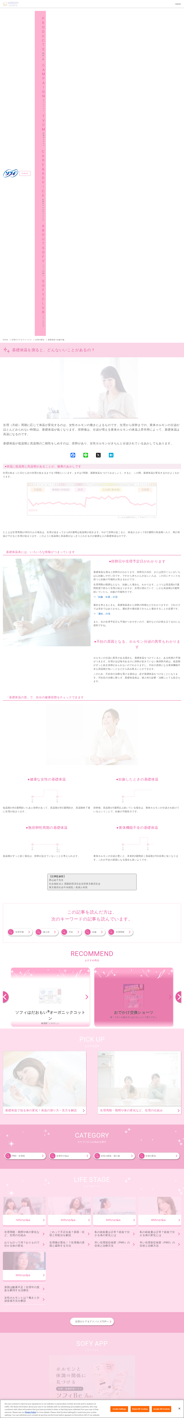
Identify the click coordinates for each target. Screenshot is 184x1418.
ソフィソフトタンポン (62, 1213)
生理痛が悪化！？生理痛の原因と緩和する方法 (67, 928)
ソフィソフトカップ (11, 1228)
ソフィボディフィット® (122, 1164)
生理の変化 (150, 839)
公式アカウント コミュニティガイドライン (120, 1390)
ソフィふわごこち (128, 1272)
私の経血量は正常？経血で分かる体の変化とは (112, 917)
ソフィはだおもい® (61, 1164)
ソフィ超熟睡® (153, 1164)
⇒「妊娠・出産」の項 (105, 280)
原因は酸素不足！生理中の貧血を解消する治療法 (21, 972)
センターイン (8, 1169)
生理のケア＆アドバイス (153, 1344)
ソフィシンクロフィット (13, 1198)
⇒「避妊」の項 (101, 297)
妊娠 (94, 616)
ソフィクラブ (59, 1351)
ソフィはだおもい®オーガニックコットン (20, 1164)
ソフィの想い (15, 1351)
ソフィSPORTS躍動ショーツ (65, 1242)
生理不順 (19, 616)
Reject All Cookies (140, 1409)
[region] (92, 1409)
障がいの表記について (149, 1390)
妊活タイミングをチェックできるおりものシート (23, 1286)
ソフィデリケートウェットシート (16, 1301)
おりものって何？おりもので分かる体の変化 (21, 928)
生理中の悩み (62, 839)
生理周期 (120, 616)
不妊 (71, 616)
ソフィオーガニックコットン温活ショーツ (20, 1242)
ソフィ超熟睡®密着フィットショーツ (107, 1242)
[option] (50, 680)
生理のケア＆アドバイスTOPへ (92, 1005)
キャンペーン (59, 1344)
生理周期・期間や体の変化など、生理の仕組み (21, 917)
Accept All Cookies (161, 1409)
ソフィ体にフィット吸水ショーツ (16, 1257)
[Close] (179, 1408)
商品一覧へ (170, 1147)
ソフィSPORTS (90, 1164)
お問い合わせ (52, 1390)
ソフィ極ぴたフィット (147, 1242)
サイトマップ (104, 1351)
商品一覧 (13, 1344)
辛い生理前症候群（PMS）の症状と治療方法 (112, 928)
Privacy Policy (30, 1412)
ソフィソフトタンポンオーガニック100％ (20, 1213)
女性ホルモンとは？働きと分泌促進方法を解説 (21, 983)
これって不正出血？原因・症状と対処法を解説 (67, 917)
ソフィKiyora (61, 1272)
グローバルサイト (150, 1351)
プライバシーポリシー (91, 1390)
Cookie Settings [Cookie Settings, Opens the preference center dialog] (119, 1409)
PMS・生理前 (18, 839)
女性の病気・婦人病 (110, 839)
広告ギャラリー (105, 1344)
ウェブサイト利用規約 (70, 1390)
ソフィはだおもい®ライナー (93, 1272)
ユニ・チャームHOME (34, 1390)
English (26, 15)
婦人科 (46, 616)
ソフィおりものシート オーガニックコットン (21, 1272)
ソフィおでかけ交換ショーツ (15, 1183)
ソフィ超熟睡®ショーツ (52, 1183)
